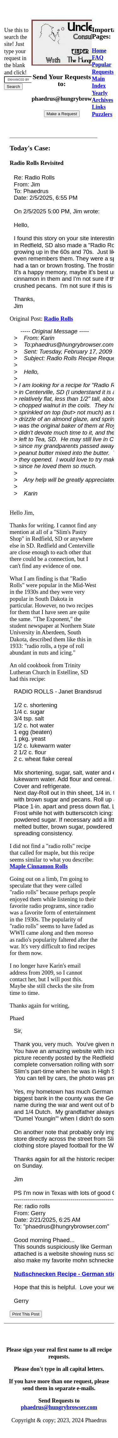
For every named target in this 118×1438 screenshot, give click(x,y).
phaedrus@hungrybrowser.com (59, 1407)
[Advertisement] (61, 10)
